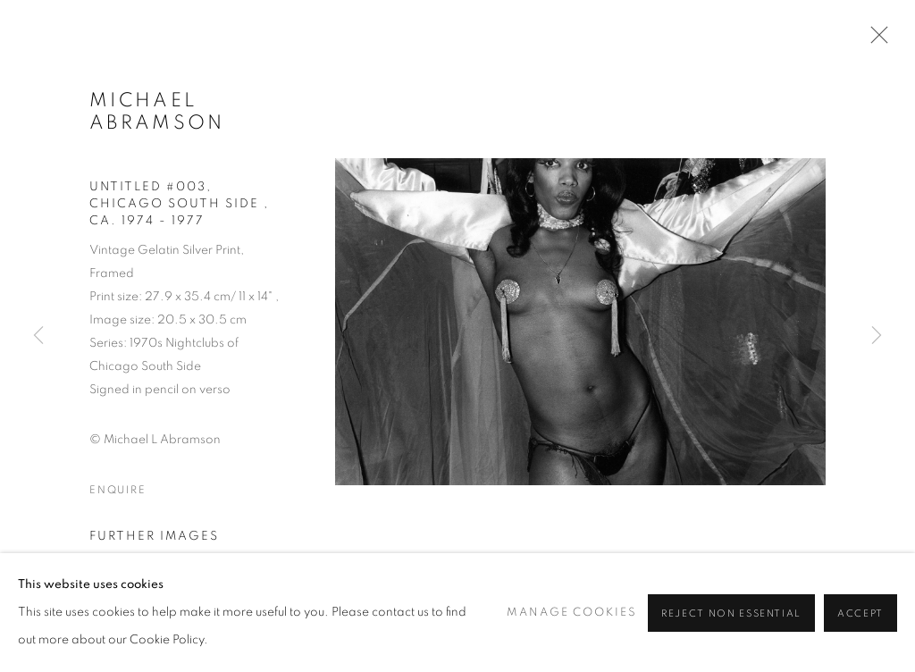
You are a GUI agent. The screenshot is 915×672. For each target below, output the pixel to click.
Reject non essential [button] (731, 613)
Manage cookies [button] (571, 612)
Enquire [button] (118, 489)
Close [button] (874, 40)
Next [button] (876, 336)
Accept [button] (860, 613)
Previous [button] (38, 336)
